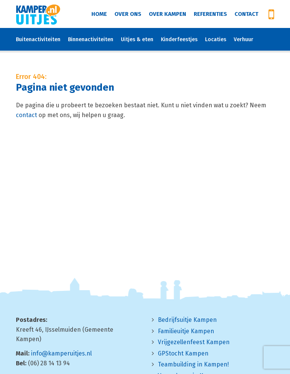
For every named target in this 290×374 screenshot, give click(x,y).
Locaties (215, 39)
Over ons (127, 14)
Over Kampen (167, 14)
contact (26, 115)
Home (99, 14)
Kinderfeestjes (179, 39)
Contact (246, 14)
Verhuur (243, 39)
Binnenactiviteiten (90, 39)
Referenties (210, 14)
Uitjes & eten (137, 39)
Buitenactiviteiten (38, 39)
